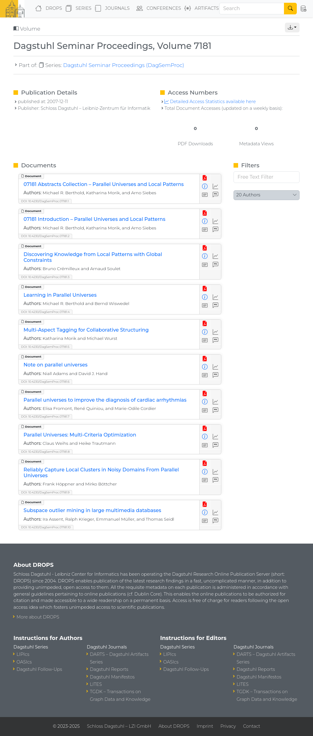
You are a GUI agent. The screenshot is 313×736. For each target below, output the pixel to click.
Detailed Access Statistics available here (210, 101)
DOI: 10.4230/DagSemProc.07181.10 (46, 527)
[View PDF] (205, 178)
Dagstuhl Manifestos (112, 677)
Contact (251, 726)
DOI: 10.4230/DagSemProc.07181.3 (45, 277)
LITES (96, 684)
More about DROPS (38, 617)
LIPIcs (23, 654)
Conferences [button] (157, 8)
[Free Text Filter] (267, 177)
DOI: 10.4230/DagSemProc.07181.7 (45, 416)
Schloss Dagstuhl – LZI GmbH (119, 726)
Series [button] (77, 8)
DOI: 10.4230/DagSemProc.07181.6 (45, 381)
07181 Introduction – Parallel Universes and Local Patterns (94, 219)
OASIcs (24, 662)
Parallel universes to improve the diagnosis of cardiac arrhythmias (105, 400)
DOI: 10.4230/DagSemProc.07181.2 (45, 236)
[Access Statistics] (215, 187)
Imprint (205, 726)
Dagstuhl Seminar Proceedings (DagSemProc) (123, 65)
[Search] (251, 8)
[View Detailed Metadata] (205, 187)
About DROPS (173, 726)
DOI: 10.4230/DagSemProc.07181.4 (45, 312)
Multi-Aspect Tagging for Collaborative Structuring (86, 330)
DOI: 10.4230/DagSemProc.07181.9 (45, 492)
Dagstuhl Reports (109, 669)
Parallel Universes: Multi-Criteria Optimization (80, 435)
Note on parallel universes (55, 365)
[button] (303, 8)
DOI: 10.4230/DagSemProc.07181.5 (45, 346)
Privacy (228, 726)
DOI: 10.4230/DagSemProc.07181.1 (45, 201)
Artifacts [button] (200, 8)
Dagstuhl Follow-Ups (39, 669)
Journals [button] (111, 8)
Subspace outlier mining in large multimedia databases (92, 510)
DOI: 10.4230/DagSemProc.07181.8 (45, 451)
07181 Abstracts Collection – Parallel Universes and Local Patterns (104, 184)
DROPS (47, 8)
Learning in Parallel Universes (60, 295)
